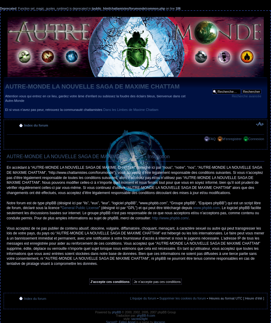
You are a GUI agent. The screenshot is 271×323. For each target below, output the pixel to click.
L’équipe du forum (143, 298)
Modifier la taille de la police (259, 124)
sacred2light (139, 319)
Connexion (256, 139)
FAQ (212, 139)
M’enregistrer (231, 139)
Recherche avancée (246, 96)
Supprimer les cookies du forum (182, 298)
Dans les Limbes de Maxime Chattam (131, 109)
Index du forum (36, 125)
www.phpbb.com (206, 208)
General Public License (80, 208)
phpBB (116, 312)
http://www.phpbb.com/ (170, 218)
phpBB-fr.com (146, 315)
